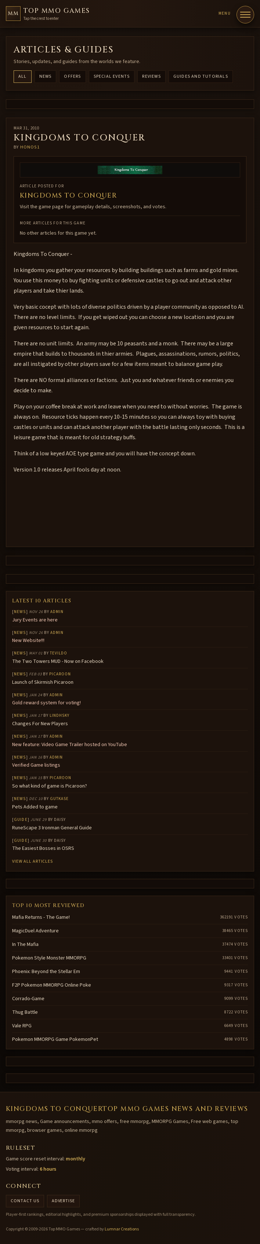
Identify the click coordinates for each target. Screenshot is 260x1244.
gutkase (59, 798)
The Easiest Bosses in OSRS (43, 848)
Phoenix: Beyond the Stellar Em (46, 971)
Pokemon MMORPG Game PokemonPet (55, 1039)
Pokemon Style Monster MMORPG (49, 958)
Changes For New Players (40, 723)
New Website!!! (28, 640)
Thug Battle (25, 1012)
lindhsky (60, 715)
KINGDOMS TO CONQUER (68, 195)
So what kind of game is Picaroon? (49, 786)
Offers (72, 76)
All (22, 76)
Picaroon (60, 674)
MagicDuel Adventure (35, 931)
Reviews (151, 76)
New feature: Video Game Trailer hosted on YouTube (69, 744)
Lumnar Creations (122, 1229)
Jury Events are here (35, 620)
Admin (57, 611)
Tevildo (59, 653)
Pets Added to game (35, 807)
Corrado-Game (28, 998)
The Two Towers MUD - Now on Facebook (58, 661)
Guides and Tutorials (200, 76)
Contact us (25, 1201)
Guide (21, 819)
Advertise (63, 1201)
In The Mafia (25, 944)
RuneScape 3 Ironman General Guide (52, 828)
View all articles (32, 861)
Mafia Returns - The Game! (41, 917)
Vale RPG (22, 1026)
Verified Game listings (36, 765)
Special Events (112, 76)
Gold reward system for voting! (46, 703)
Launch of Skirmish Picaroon (42, 682)
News (45, 76)
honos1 (30, 147)
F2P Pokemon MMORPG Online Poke (51, 985)
